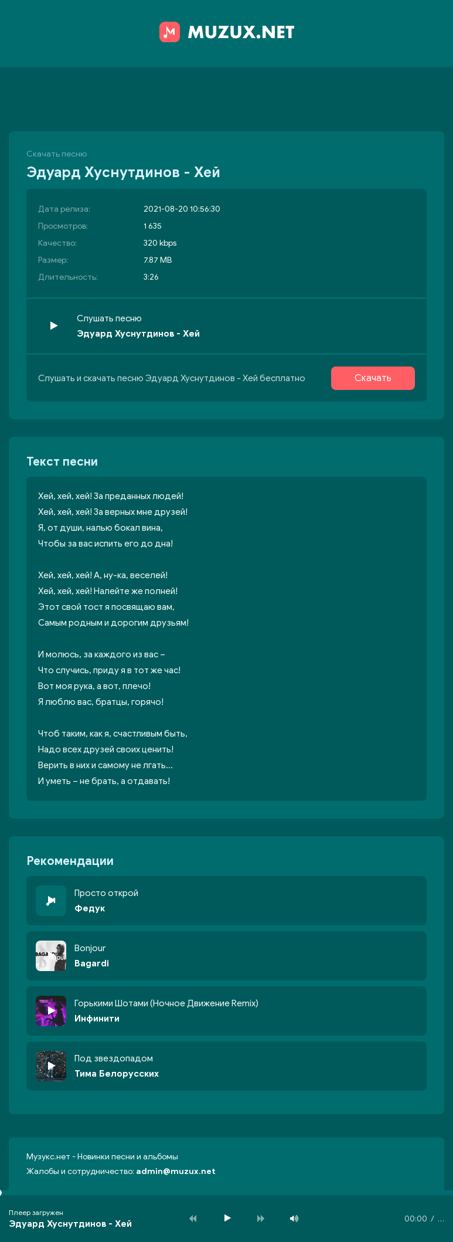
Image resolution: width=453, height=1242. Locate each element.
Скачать (373, 378)
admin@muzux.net (176, 1171)
